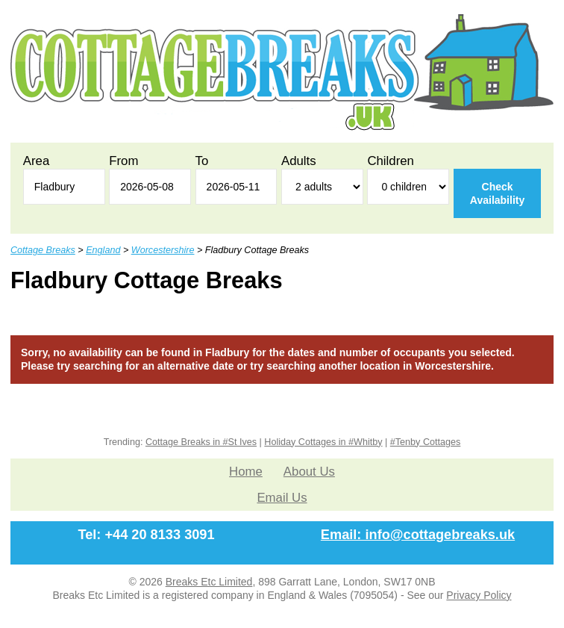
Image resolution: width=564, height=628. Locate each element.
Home (246, 471)
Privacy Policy (478, 595)
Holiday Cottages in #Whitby (323, 442)
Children (390, 161)
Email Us (282, 498)
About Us (309, 471)
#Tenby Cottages (425, 442)
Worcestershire (163, 250)
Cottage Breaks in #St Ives (201, 442)
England (103, 250)
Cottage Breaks (42, 250)
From (123, 161)
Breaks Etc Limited (209, 582)
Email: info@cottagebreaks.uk (418, 534)
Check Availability (497, 193)
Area (36, 161)
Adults (298, 161)
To (202, 161)
